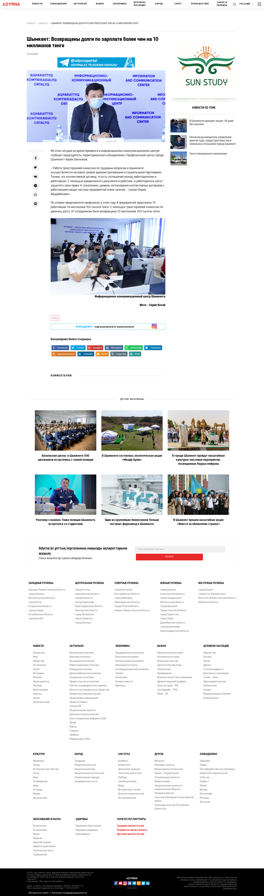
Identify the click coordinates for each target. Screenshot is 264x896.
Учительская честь (43, 848)
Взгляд (203, 787)
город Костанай (123, 587)
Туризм (119, 671)
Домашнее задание (129, 767)
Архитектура (40, 795)
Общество (38, 659)
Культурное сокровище (216, 671)
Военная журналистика (131, 791)
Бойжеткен (124, 762)
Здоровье (205, 758)
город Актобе (35, 616)
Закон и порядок (222, 4)
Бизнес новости (124, 679)
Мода (121, 783)
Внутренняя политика (81, 650)
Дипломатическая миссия (84, 712)
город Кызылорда (170, 624)
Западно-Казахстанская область (46, 587)
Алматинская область (172, 591)
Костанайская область (127, 591)
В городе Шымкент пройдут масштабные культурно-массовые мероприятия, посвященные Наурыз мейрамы (198, 460)
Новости (37, 4)
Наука (36, 832)
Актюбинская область (40, 612)
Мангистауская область (41, 596)
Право (73, 720)
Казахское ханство (167, 659)
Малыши (159, 758)
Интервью (38, 671)
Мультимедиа (40, 687)
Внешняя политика (80, 654)
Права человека (78, 700)
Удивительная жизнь (44, 844)
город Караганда (84, 600)
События (204, 775)
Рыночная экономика (127, 654)
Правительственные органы (85, 691)
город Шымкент (169, 604)
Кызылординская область (174, 628)
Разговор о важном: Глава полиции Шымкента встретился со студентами (65, 522)
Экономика (120, 4)
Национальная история (170, 650)
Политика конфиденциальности (69, 890)
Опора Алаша (210, 695)
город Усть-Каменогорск (212, 591)
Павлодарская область (127, 600)
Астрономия (40, 828)
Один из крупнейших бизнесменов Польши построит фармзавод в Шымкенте (132, 522)
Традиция (80, 758)
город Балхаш (83, 620)
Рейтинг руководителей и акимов (88, 683)
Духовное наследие (140, 4)
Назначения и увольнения (84, 695)
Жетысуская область (172, 600)
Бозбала (123, 758)
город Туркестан (169, 612)
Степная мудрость (213, 667)
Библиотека (210, 683)
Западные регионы (40, 580)
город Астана (82, 587)
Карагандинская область (89, 604)
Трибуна (74, 732)
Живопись (38, 758)
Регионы (204, 795)
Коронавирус (83, 832)
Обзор (203, 783)
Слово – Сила (210, 675)
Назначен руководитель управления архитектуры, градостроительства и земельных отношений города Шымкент (213, 146)
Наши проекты (41, 679)
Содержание (40, 852)
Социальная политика (82, 675)
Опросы (37, 691)
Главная (31, 24)
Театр (36, 771)
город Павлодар (123, 596)
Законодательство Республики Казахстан (172, 805)
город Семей (205, 587)
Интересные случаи (129, 787)
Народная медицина (87, 828)
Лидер (203, 762)
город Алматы (168, 587)
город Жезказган (84, 612)
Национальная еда (85, 767)
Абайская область (208, 600)
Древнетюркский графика (171, 679)
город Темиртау (84, 616)
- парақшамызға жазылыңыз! (105, 326)
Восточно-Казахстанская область (217, 596)
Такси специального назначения (211, 160)
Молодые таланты (165, 762)
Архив (36, 695)
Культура (39, 752)
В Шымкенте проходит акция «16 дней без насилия (214, 124)
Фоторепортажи (127, 795)
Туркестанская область (173, 608)
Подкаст (204, 779)
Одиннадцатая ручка (214, 679)
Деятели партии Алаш (169, 663)
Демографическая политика (85, 671)
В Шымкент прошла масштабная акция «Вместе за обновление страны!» (198, 522)
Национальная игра (85, 762)
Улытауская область (86, 608)
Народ (159, 4)
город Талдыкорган (171, 596)
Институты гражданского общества (89, 687)
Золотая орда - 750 (167, 683)
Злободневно (58, 4)
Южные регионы (170, 580)
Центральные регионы (89, 580)
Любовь (122, 775)
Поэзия (207, 654)
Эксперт (37, 683)
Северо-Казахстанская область (132, 608)
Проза (206, 659)
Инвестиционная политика (84, 663)
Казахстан (39, 650)
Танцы (36, 762)
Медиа (36, 791)
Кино (35, 775)
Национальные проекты (83, 708)
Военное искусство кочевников (174, 675)
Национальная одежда (87, 775)
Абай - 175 (162, 691)
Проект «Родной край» (167, 771)
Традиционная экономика (129, 650)
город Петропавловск (126, 604)
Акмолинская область (87, 591)
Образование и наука (47, 816)
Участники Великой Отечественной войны (174, 797)
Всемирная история (168, 654)
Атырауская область (39, 604)
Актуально (80, 4)
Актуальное (39, 663)
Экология (205, 799)
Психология (39, 823)
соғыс (55, 318)
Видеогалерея (162, 779)
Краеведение (164, 671)
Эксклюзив (206, 791)
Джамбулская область (172, 620)
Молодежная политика (82, 659)
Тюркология (163, 667)
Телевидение (40, 779)
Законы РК (75, 704)
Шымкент (43, 24)
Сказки (207, 687)
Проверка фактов (164, 791)
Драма (207, 663)
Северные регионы (126, 580)
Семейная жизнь (127, 779)
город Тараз (167, 616)
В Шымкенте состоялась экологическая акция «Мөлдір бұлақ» (132, 458)
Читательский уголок (130, 771)
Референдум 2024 (80, 737)
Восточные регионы (211, 580)
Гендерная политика (81, 667)
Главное (74, 728)
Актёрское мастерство (46, 767)
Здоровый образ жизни (88, 823)
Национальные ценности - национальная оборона (169, 785)
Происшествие (200, 4)
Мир (35, 654)
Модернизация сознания (217, 691)
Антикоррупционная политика (132, 667)
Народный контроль (126, 663)
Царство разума (42, 840)
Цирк (36, 783)
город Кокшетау (84, 596)
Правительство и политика (84, 679)
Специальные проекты (167, 775)
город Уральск (36, 591)
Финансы (120, 683)
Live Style (124, 752)
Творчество (209, 650)
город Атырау (36, 608)
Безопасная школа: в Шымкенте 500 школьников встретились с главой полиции (65, 458)
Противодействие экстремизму (217, 767)
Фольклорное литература (169, 767)
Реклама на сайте (38, 890)
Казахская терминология (213, 771)
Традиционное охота (86, 779)
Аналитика (121, 675)
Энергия (37, 836)
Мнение (37, 675)
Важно (100, 4)
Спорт (178, 4)
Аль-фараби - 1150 (167, 687)
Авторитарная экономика (129, 659)
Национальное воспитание (89, 771)
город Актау (35, 600)
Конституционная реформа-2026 (88, 716)
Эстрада (37, 787)
